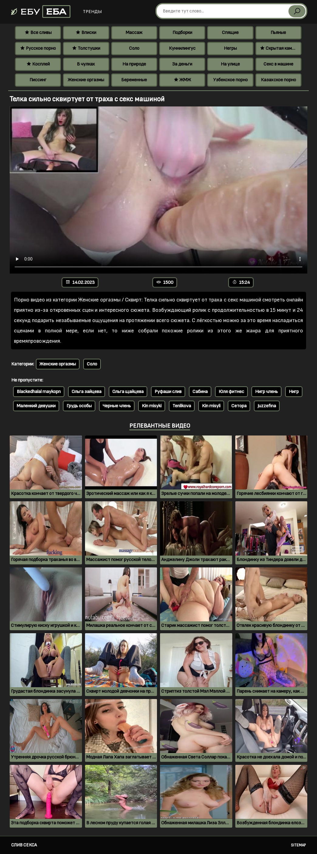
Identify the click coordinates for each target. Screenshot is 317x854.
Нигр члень (266, 392)
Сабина (200, 392)
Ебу (40, 11)
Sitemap (298, 845)
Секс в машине (278, 64)
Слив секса (24, 845)
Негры (230, 48)
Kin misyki (152, 406)
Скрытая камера (279, 48)
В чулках (86, 64)
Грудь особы (79, 406)
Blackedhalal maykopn (39, 392)
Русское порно (38, 48)
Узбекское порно (230, 80)
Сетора (239, 406)
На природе (134, 64)
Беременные (134, 80)
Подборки (182, 32)
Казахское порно (278, 80)
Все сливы (38, 32)
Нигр (294, 392)
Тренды (92, 12)
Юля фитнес (231, 392)
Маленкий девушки (36, 406)
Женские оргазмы (86, 80)
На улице (230, 64)
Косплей (38, 64)
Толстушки (86, 48)
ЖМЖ (182, 80)
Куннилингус (182, 48)
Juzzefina (266, 406)
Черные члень (117, 406)
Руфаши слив (168, 392)
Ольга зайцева (86, 392)
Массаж (134, 32)
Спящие (230, 32)
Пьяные (278, 32)
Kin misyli (211, 406)
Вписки (86, 32)
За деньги (182, 64)
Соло (134, 48)
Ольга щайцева (128, 392)
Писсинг (37, 80)
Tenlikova (181, 406)
